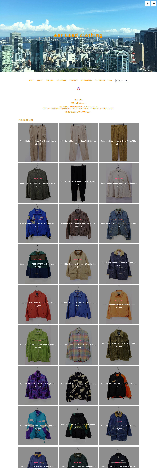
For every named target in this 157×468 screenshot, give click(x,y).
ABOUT (40, 80)
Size (110, 80)
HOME (31, 80)
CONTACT (74, 80)
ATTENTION (100, 80)
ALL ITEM (50, 80)
